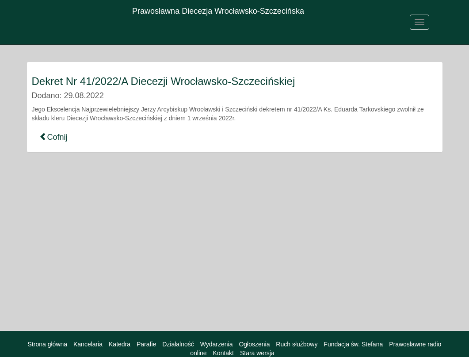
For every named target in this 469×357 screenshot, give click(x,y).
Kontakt (223, 353)
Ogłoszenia (254, 344)
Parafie (146, 344)
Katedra (119, 344)
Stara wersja (257, 353)
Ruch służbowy (296, 344)
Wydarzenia (216, 344)
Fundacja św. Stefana (353, 344)
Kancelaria (88, 344)
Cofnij (53, 137)
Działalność (178, 344)
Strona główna (48, 344)
